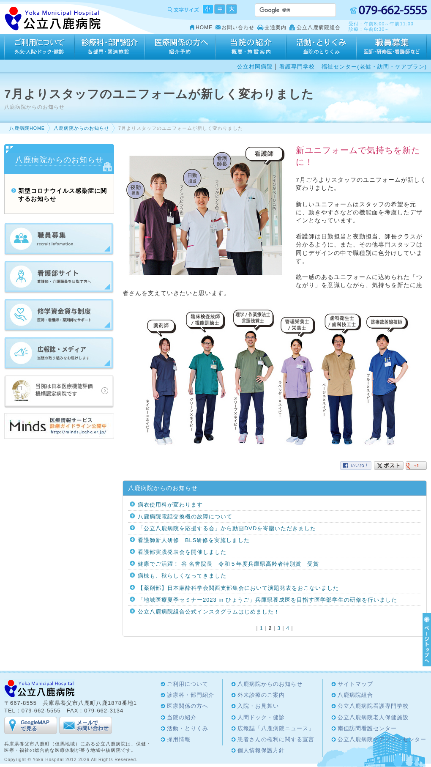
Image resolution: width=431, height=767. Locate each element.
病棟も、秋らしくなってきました (182, 576)
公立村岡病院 (255, 66)
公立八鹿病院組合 (319, 27)
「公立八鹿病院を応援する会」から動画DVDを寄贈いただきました (227, 528)
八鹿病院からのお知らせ (81, 128)
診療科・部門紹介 (109, 47)
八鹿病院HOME (27, 128)
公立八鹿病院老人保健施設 (373, 717)
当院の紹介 (251, 47)
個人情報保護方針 (261, 750)
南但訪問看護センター (367, 728)
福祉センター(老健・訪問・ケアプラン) (374, 66)
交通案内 (275, 27)
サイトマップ (355, 684)
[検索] (285, 10)
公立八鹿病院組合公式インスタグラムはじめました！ (209, 611)
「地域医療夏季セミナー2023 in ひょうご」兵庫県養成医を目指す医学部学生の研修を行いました (267, 600)
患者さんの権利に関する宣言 (275, 739)
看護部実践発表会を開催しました (182, 552)
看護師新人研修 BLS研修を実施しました (194, 540)
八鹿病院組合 (355, 695)
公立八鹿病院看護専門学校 (373, 706)
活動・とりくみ (321, 47)
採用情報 (392, 47)
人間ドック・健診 (261, 717)
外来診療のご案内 (261, 695)
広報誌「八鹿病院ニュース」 (275, 728)
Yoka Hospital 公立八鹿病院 (53, 18)
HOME (204, 27)
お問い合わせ (237, 27)
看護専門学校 (297, 66)
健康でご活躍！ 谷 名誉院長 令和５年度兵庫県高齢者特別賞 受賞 (228, 564)
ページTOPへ (425, 639)
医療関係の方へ (180, 47)
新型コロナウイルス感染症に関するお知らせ (62, 195)
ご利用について (39, 47)
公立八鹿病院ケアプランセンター (382, 739)
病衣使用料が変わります (170, 504)
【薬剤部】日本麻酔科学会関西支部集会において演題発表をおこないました (238, 588)
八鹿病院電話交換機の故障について (185, 516)
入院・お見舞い (258, 706)
